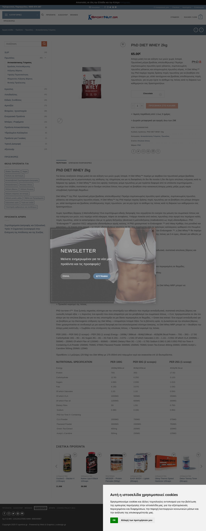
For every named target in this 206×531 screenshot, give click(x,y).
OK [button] (114, 520)
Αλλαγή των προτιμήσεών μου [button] (136, 520)
